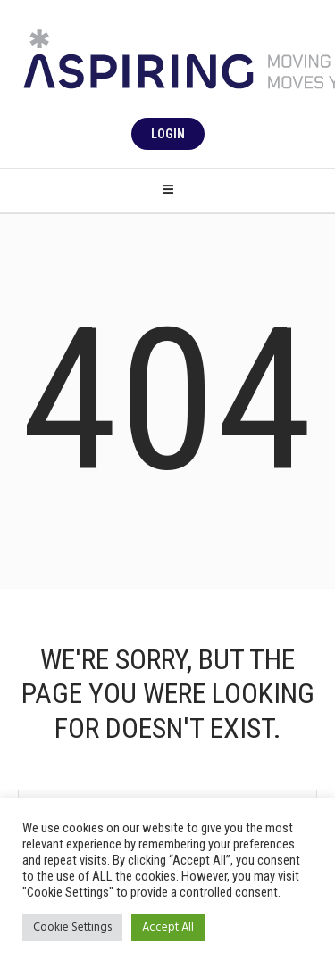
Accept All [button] (168, 927)
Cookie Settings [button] (72, 927)
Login (168, 134)
